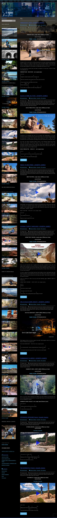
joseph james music (39, 103)
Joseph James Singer (45, 103)
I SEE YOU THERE (5, 457)
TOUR (33, 1)
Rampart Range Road (44, 104)
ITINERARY (52, 1)
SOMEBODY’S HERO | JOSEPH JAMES (33, 358)
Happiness (21, 103)
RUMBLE (7, 37)
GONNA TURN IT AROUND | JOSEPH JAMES (35, 226)
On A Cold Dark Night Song (43, 309)
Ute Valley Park (49, 173)
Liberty (23, 31)
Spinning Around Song (35, 424)
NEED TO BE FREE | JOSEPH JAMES (32, 165)
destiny (23, 232)
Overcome (37, 365)
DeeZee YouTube (5, 444)
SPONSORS (39, 1)
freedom (42, 232)
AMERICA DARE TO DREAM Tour (8, 451)
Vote (25, 32)
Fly (36, 232)
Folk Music (38, 232)
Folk (24, 364)
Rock (45, 365)
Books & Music (33, 25)
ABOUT (22, 1)
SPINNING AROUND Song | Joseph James (34, 417)
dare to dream (43, 422)
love (27, 31)
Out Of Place (26, 104)
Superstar (21, 366)
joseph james (33, 103)
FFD (15, 1)
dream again (29, 232)
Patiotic (52, 309)
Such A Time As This (25, 105)
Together (45, 173)
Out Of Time (30, 104)
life (24, 31)
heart (24, 103)
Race (38, 31)
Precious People (41, 365)
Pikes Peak (33, 104)
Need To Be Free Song (23, 173)
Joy (20, 31)
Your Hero (24, 366)
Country (48, 363)
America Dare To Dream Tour (36, 27)
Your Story (28, 366)
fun (44, 232)
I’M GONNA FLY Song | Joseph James (32, 468)
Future (46, 232)
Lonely (36, 309)
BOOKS (10, 1)
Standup (49, 31)
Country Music (52, 27)
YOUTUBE (4, 37)
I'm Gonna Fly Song (40, 474)
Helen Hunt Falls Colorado (34, 364)
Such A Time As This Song (33, 105)
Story (52, 365)
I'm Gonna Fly (35, 423)
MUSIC (6, 1)
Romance (37, 173)
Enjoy (35, 232)
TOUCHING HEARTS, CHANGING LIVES (9, 463)
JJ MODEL (28, 1)
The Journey (43, 25)
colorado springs (40, 100)
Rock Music (41, 31)
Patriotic (33, 31)
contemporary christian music (45, 27)
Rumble (30, 39)
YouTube (34, 39)
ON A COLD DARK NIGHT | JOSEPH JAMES (35, 302)
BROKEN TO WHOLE (5, 465)
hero (39, 364)
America (30, 27)
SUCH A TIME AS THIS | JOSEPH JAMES (34, 96)
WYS (19, 1)
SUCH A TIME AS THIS (6, 458)
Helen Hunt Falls (27, 364)
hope (26, 103)
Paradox (49, 309)
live (25, 31)
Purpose (36, 31)
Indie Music (29, 103)
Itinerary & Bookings (5, 474)
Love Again (29, 31)
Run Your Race (45, 31)
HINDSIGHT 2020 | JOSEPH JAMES (32, 22)
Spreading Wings (49, 365)
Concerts (38, 25)
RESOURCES (45, 1)
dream (26, 232)
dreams (32, 232)
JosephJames (24, 25)
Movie (3, 476)
